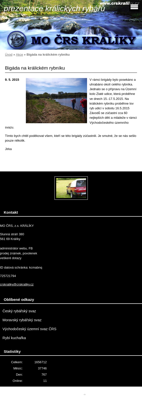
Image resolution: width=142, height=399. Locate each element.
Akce (19, 54)
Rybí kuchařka (14, 338)
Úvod (8, 54)
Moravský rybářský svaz (22, 320)
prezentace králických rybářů (54, 8)
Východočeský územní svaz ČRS (29, 329)
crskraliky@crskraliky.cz (17, 284)
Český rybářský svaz (19, 311)
